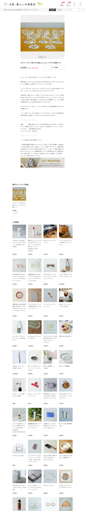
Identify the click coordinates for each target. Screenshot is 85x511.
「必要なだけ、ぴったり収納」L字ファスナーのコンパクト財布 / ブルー (50, 426)
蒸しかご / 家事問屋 (64, 366)
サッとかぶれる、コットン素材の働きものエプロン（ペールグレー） (34, 306)
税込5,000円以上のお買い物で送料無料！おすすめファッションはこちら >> (21, 10)
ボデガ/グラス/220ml (18, 455)
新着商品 (62, 5)
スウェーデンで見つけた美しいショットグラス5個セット (19, 205)
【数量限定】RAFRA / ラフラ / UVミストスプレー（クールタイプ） (34, 426)
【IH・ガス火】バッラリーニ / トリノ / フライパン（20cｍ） (34, 368)
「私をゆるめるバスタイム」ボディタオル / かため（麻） (19, 487)
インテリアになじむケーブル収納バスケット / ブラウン (65, 242)
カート (74, 5)
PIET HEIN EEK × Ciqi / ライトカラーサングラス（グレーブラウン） (50, 276)
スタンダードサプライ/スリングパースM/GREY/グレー (19, 338)
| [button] (40, 57)
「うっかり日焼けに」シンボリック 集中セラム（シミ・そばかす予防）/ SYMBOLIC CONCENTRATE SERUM (19, 428)
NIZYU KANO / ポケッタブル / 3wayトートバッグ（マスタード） (66, 396)
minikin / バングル (48, 485)
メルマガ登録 (54, 67)
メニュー (80, 5)
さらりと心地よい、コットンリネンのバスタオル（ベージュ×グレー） (34, 487)
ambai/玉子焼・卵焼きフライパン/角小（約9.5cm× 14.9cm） (50, 458)
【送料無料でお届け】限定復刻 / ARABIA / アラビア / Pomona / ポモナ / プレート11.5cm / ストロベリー (19, 308)
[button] (23, 37)
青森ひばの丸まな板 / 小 (65, 336)
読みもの (68, 5)
